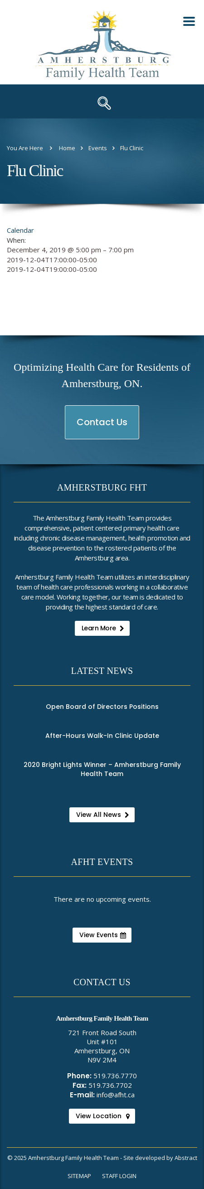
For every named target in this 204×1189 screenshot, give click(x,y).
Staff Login (119, 1176)
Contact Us (102, 427)
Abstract (186, 1158)
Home (67, 148)
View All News (102, 814)
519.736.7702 (110, 1085)
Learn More (103, 628)
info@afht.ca (116, 1094)
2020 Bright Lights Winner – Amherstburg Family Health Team (102, 769)
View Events (102, 934)
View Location (103, 1115)
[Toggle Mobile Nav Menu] (189, 21)
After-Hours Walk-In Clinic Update (102, 735)
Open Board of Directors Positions (102, 706)
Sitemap (79, 1176)
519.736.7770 (115, 1075)
